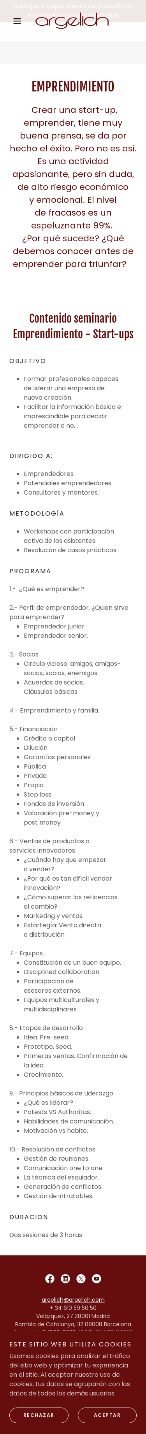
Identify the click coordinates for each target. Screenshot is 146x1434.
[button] (18, 43)
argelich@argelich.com (73, 1300)
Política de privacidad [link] (73, 1368)
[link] (72, 42)
